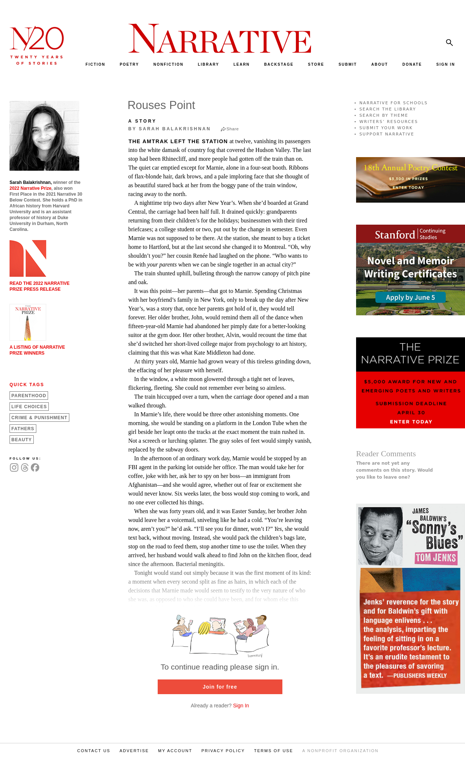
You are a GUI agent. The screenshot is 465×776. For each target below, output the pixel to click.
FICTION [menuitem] (95, 64)
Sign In (241, 705)
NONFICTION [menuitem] (168, 64)
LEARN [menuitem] (242, 64)
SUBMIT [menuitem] (347, 64)
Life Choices (29, 406)
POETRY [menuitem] (129, 64)
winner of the (45, 182)
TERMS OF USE (273, 750)
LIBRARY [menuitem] (208, 64)
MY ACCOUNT (175, 750)
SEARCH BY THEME (384, 115)
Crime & (39, 417)
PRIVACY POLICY (223, 750)
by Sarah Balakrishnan (169, 128)
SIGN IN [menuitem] (445, 64)
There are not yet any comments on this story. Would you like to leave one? (394, 470)
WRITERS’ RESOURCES (388, 121)
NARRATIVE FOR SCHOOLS (393, 103)
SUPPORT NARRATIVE (386, 134)
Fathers (22, 428)
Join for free (220, 687)
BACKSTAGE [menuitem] (279, 64)
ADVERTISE (134, 750)
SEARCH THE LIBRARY (387, 109)
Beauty (21, 439)
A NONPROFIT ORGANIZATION (340, 750)
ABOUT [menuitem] (379, 64)
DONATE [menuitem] (412, 64)
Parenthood (28, 395)
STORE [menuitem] (316, 64)
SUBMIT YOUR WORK (386, 128)
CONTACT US (93, 750)
